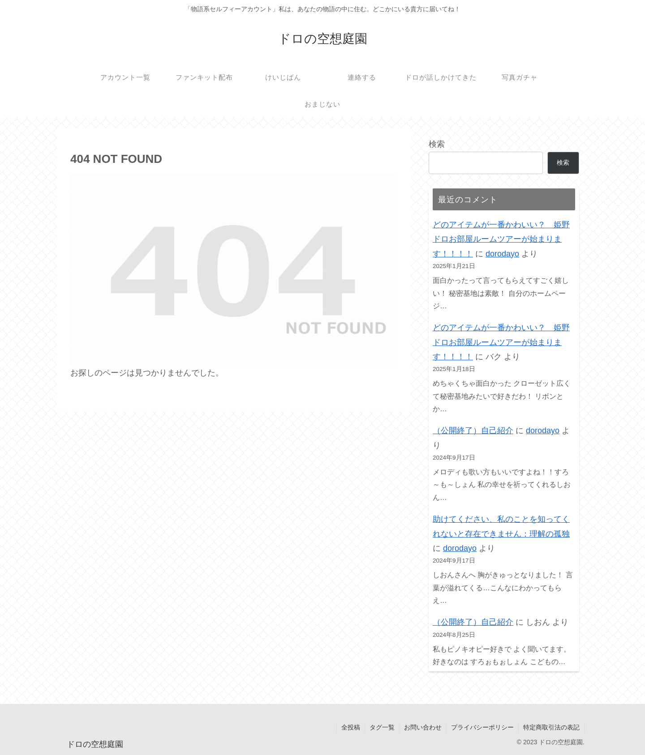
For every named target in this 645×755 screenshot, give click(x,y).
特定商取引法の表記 (551, 727)
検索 (437, 144)
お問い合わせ (423, 727)
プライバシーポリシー (482, 727)
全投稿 (350, 727)
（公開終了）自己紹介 (473, 430)
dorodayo (502, 253)
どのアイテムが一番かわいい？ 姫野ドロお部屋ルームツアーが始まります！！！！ (501, 239)
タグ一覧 (382, 727)
